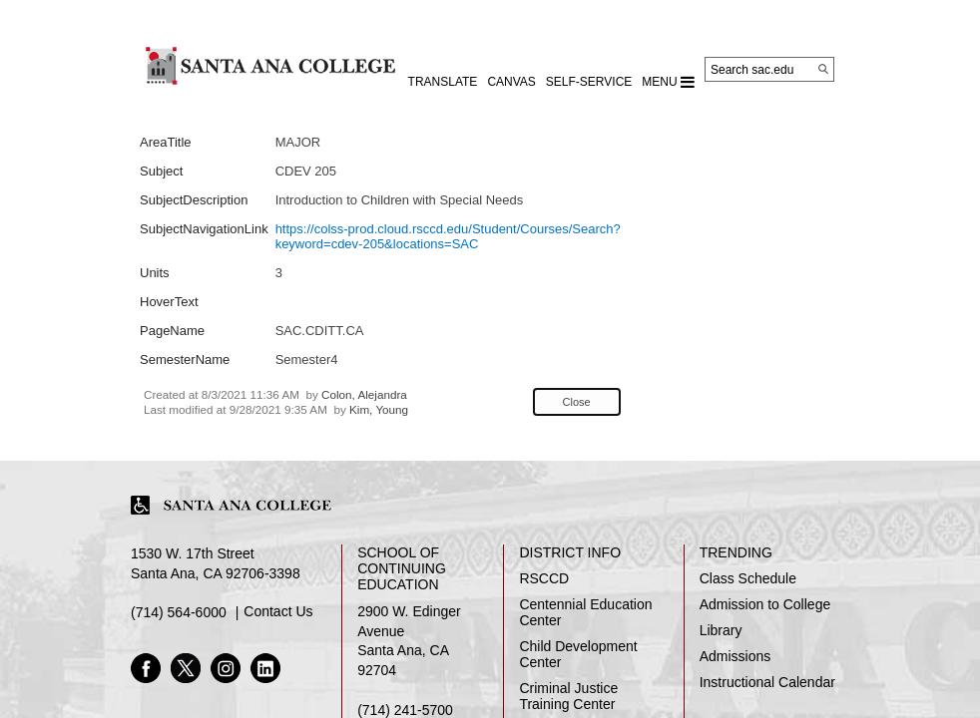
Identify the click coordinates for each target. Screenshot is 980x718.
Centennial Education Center (585, 612)
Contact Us (278, 611)
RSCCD (544, 578)
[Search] (823, 69)
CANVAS (511, 82)
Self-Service (589, 82)
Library (721, 630)
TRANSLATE (443, 82)
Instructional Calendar (767, 682)
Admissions (735, 656)
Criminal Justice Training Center (568, 696)
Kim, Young (378, 409)
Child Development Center (578, 654)
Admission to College (765, 604)
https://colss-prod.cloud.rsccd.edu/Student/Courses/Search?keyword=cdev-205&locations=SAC (448, 236)
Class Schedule (748, 578)
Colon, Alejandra (364, 394)
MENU (668, 82)
